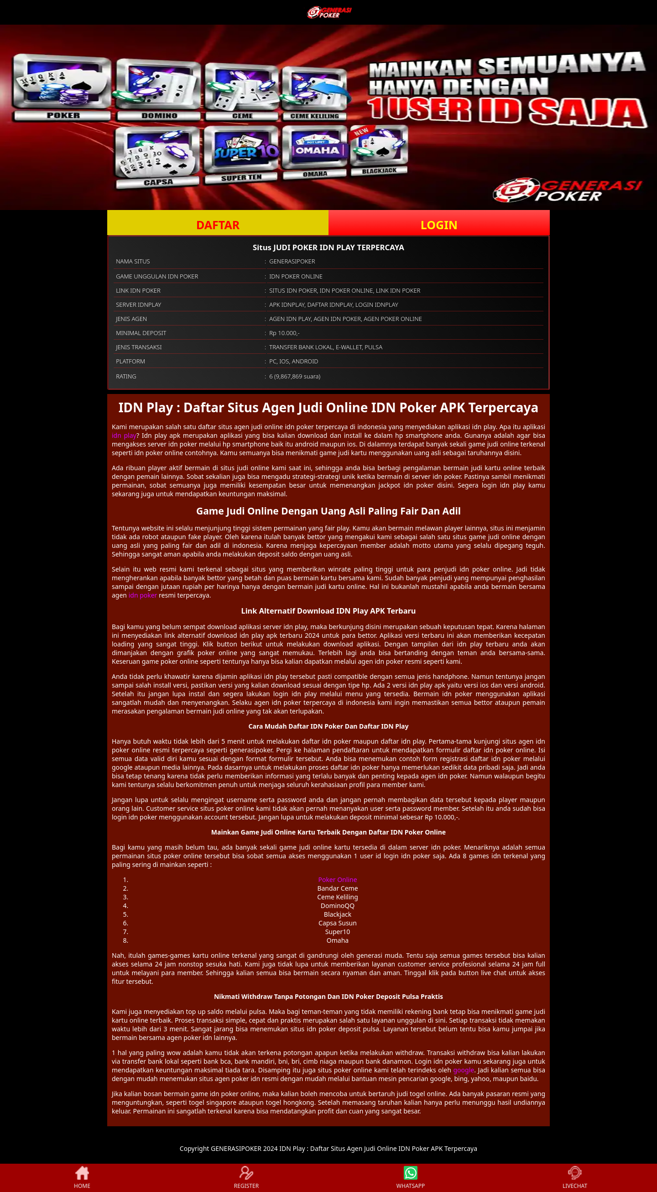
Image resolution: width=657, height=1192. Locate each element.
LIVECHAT (575, 1178)
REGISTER (246, 1178)
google (463, 1070)
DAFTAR (218, 224)
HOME (82, 1178)
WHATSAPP (410, 1178)
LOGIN (439, 224)
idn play (124, 435)
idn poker (143, 595)
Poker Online (337, 879)
